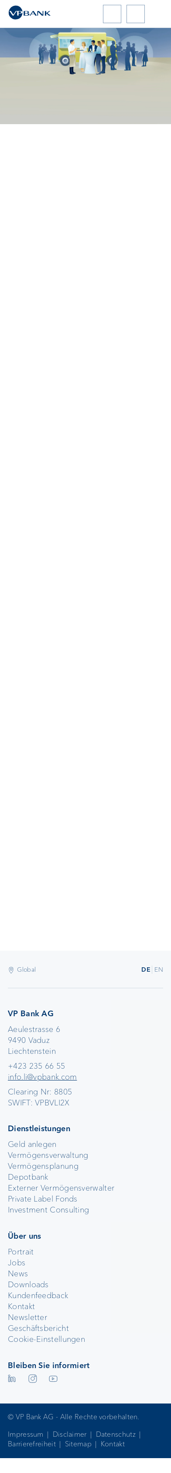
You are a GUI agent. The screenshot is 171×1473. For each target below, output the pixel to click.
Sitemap (78, 1444)
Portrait (21, 1252)
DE (145, 969)
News (18, 1273)
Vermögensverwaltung (48, 1155)
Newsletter (27, 1317)
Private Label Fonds (43, 1199)
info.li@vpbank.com (42, 1077)
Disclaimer (70, 1434)
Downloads (28, 1284)
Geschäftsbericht (38, 1328)
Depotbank (28, 1177)
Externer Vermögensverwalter (61, 1188)
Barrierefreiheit (32, 1444)
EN (158, 969)
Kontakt (21, 1306)
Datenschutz (116, 1434)
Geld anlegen (32, 1144)
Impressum (26, 1434)
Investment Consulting (48, 1210)
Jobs (16, 1263)
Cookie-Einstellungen (46, 1339)
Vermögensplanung (43, 1166)
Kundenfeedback (38, 1295)
